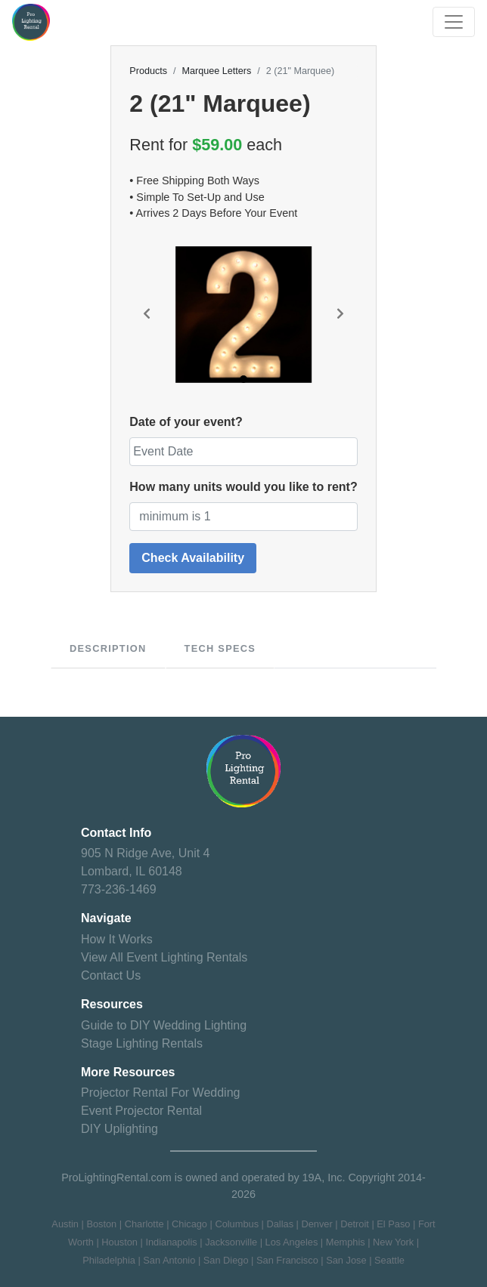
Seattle (389, 1260)
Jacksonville (231, 1242)
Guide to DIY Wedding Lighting (164, 1025)
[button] (146, 314)
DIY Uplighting (119, 1128)
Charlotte (144, 1224)
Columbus (237, 1224)
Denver (316, 1224)
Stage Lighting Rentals (142, 1043)
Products (148, 71)
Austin (65, 1224)
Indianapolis (171, 1242)
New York (393, 1242)
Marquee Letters (217, 71)
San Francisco (287, 1260)
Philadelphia (108, 1260)
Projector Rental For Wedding (160, 1092)
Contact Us (111, 975)
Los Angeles (291, 1242)
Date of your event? (185, 421)
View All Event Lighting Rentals (164, 957)
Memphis (345, 1242)
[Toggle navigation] (454, 22)
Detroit (354, 1224)
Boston (101, 1224)
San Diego (226, 1260)
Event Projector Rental (141, 1110)
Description (108, 648)
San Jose (346, 1260)
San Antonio (169, 1260)
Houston (119, 1242)
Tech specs (220, 648)
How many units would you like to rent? (243, 486)
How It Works (117, 939)
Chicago (189, 1224)
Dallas (279, 1224)
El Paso (393, 1224)
